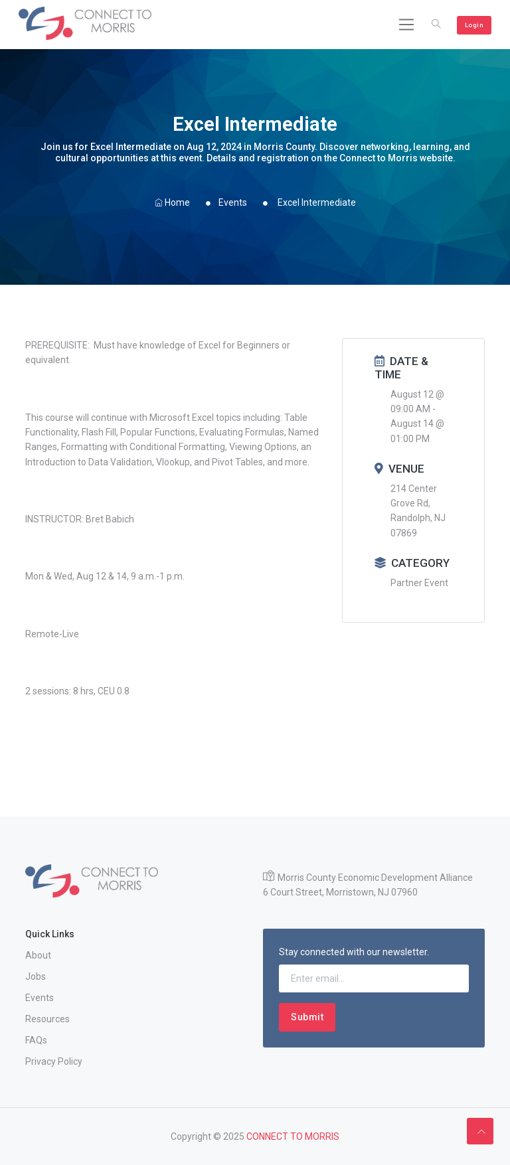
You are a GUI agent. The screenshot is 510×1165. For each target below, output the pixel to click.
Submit (307, 1017)
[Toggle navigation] (406, 25)
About (38, 955)
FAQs (36, 1040)
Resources (47, 1019)
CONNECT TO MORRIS (292, 1136)
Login (474, 25)
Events (232, 202)
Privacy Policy (53, 1061)
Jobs (35, 976)
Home (172, 202)
